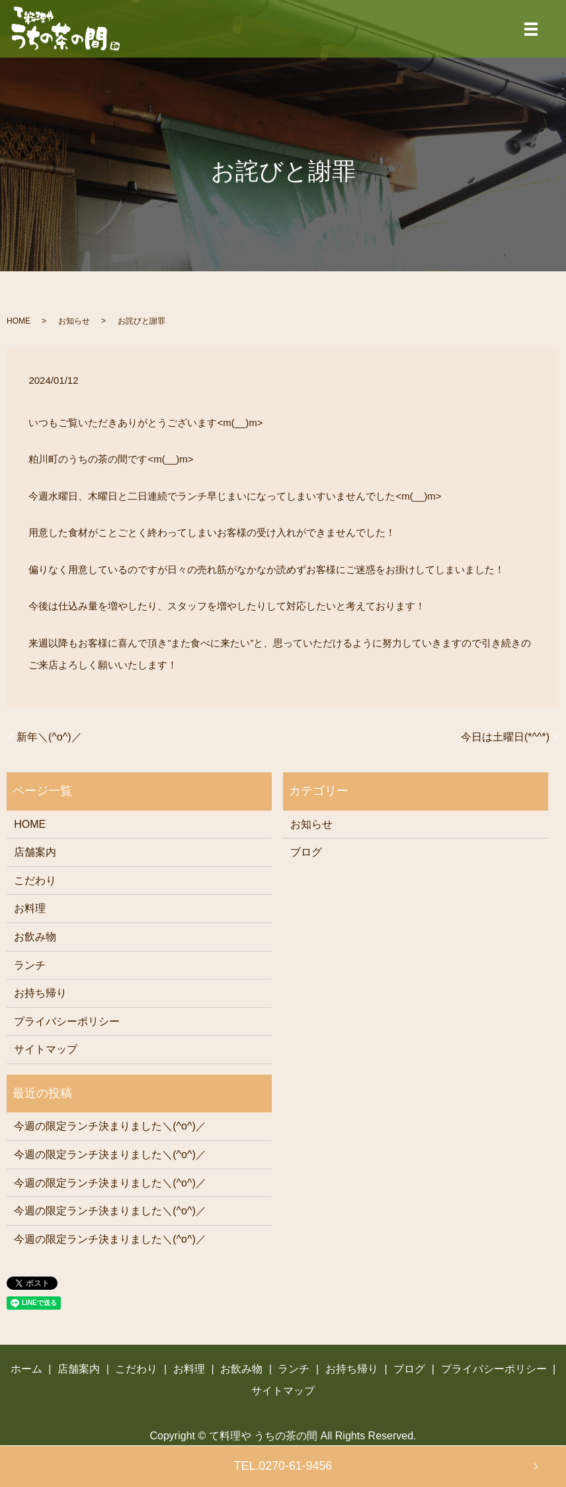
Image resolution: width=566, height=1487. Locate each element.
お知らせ (74, 321)
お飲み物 (35, 936)
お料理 (30, 908)
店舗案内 (35, 852)
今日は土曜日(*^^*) (505, 737)
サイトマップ (45, 1049)
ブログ (306, 852)
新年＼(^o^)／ (49, 737)
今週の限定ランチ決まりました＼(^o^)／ (110, 1126)
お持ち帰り (40, 993)
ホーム (26, 1368)
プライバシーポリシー (67, 1021)
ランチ (30, 965)
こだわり (35, 880)
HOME (18, 321)
